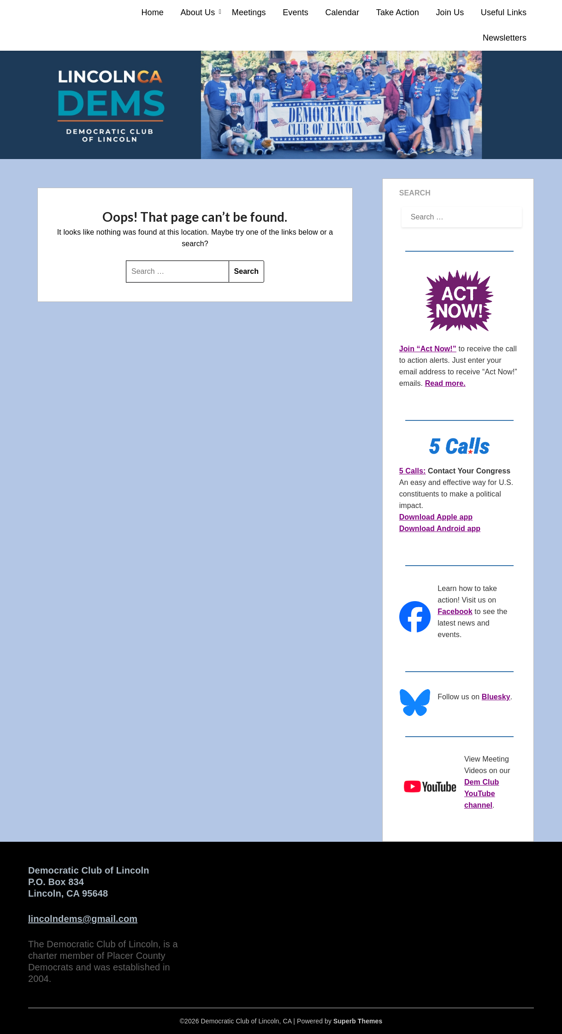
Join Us (450, 12)
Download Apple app (436, 517)
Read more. (445, 383)
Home (152, 12)
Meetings (249, 12)
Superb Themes (357, 1021)
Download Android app (440, 528)
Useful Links (504, 12)
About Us (197, 12)
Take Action (397, 12)
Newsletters (505, 37)
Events (295, 12)
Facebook (455, 611)
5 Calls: (412, 471)
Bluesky (496, 697)
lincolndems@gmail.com (82, 919)
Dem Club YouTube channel (481, 793)
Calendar (342, 12)
